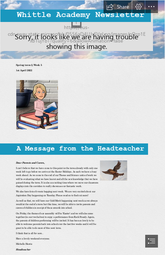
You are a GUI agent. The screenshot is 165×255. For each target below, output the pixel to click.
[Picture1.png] (113, 170)
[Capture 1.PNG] (37, 104)
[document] (82, 127)
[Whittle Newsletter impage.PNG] (82, 30)
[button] (118, 6)
